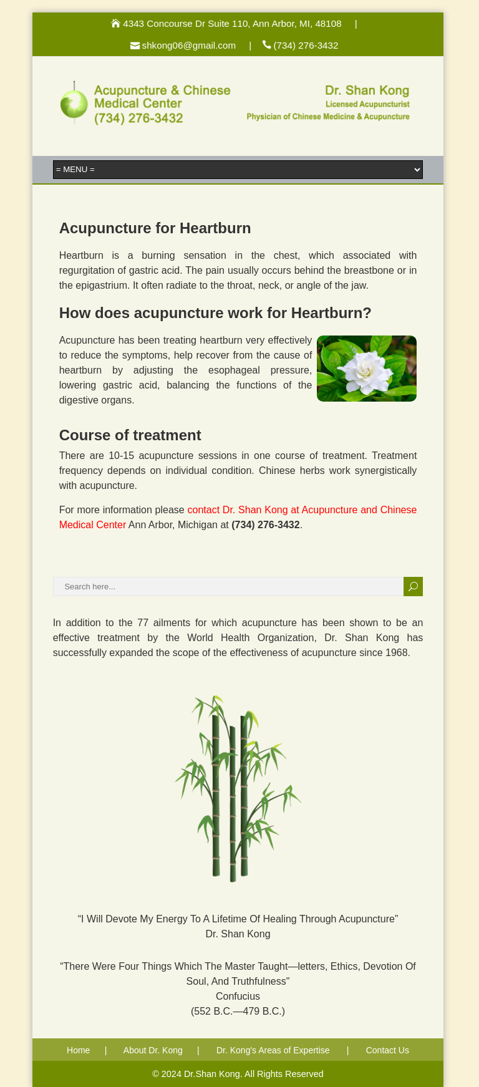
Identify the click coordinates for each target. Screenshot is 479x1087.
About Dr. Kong (153, 1050)
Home (78, 1050)
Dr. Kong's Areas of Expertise (273, 1050)
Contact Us (387, 1050)
